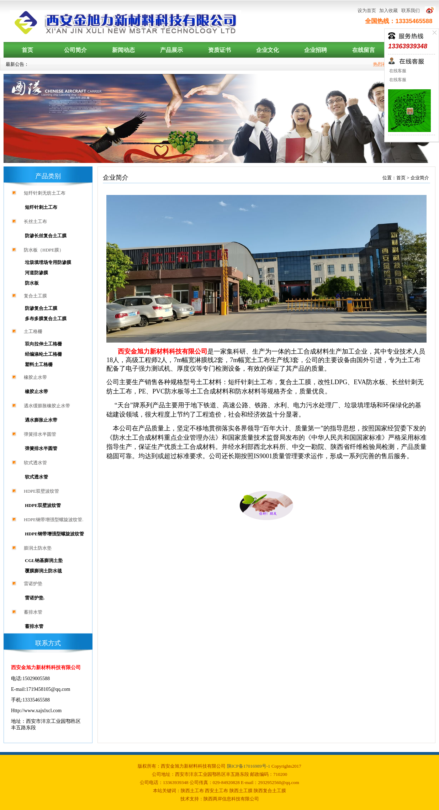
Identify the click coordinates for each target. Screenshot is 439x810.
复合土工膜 (35, 295)
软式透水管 (35, 462)
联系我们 (410, 10)
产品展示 (171, 50)
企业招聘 (315, 50)
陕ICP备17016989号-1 (249, 766)
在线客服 (397, 70)
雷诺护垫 (33, 583)
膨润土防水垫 (38, 548)
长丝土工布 (35, 221)
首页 (27, 50)
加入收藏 (388, 10)
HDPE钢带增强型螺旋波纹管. (53, 519)
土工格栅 (33, 331)
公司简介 (75, 50)
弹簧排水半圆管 (40, 434)
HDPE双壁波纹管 (41, 491)
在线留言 (363, 50)
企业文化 (267, 50)
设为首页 (367, 10)
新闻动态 (123, 50)
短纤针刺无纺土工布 (44, 193)
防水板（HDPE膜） (44, 250)
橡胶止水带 (35, 377)
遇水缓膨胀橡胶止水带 (47, 405)
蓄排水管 (33, 612)
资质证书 (219, 50)
